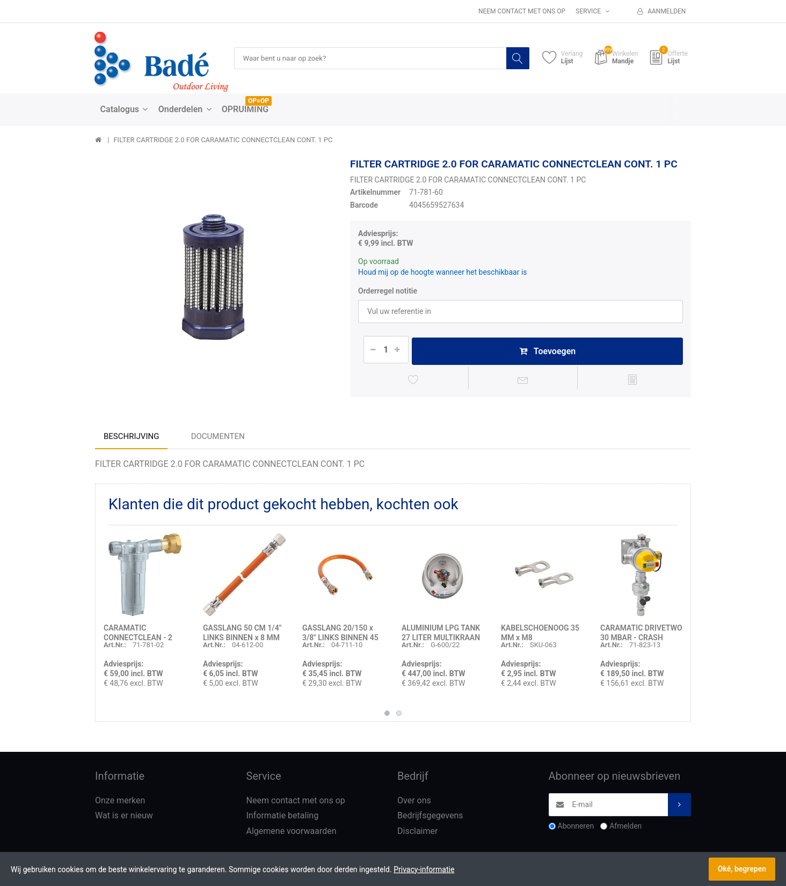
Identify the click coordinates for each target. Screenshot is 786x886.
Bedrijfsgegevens (430, 818)
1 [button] (387, 715)
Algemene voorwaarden (291, 834)
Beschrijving (131, 438)
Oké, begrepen (742, 869)
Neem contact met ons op (521, 11)
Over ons (414, 802)
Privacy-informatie (424, 869)
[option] (214, 277)
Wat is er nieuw (124, 818)
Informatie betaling (282, 818)
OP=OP (258, 101)
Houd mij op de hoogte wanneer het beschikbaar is (442, 272)
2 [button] (399, 715)
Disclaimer (417, 834)
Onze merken (120, 802)
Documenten (218, 438)
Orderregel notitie (387, 291)
